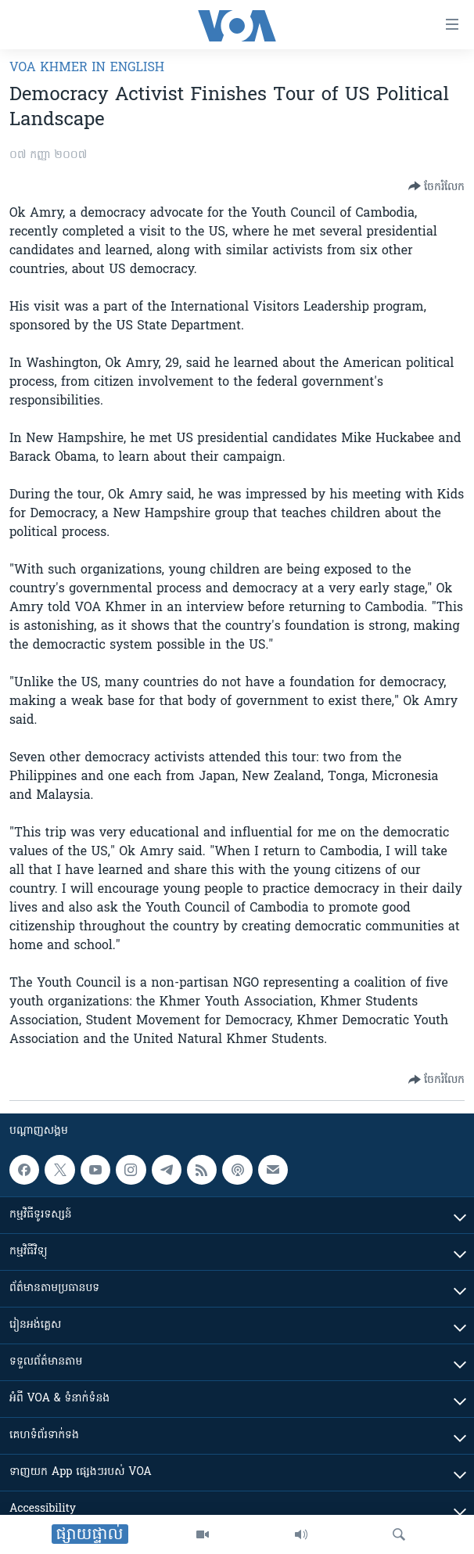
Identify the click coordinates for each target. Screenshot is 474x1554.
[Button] (436, 186)
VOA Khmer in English (86, 68)
